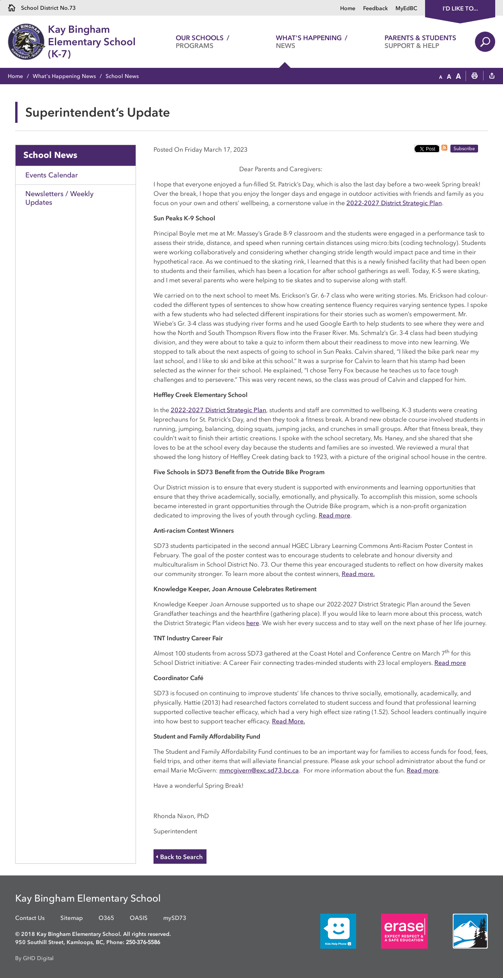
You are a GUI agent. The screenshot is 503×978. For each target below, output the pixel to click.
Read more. (358, 574)
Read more (334, 515)
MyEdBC (406, 8)
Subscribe (464, 148)
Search (485, 42)
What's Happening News (64, 76)
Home (347, 8)
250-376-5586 (143, 942)
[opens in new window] (326, 931)
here (252, 623)
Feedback (375, 8)
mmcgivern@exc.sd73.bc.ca (259, 770)
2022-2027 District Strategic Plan (394, 203)
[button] (440, 76)
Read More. (288, 721)
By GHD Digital (34, 958)
